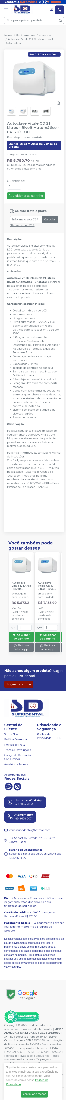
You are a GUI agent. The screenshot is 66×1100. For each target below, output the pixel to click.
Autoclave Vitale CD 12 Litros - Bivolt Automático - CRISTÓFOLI (46, 586)
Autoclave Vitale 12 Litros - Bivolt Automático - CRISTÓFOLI (21, 586)
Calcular (50, 219)
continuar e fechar (34, 1094)
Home (8, 35)
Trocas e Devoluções (17, 750)
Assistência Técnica (16, 764)
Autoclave (45, 35)
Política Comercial (15, 739)
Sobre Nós (11, 734)
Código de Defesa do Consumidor (17, 757)
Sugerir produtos (19, 684)
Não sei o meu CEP (22, 225)
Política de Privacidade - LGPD (49, 736)
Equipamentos (25, 35)
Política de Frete (14, 744)
